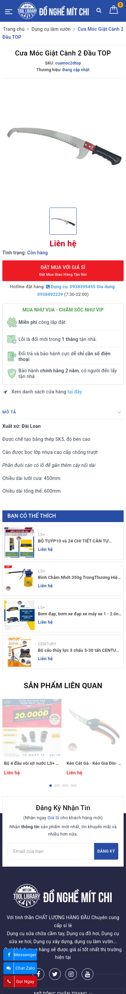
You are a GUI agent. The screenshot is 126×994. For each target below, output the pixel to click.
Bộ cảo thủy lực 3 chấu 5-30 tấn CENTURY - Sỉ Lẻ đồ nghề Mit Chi (80, 650)
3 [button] (65, 785)
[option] (63, 142)
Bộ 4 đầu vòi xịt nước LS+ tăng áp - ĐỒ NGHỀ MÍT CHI (57, 763)
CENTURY (47, 644)
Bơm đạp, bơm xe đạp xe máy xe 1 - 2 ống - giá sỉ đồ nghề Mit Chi (79, 614)
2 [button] (56, 785)
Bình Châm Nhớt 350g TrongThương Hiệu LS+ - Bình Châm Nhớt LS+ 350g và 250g (79, 578)
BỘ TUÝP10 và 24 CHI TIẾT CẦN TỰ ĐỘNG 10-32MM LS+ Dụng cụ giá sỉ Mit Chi (77, 541)
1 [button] (50, 785)
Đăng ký (106, 851)
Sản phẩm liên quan (63, 685)
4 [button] (73, 785)
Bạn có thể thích (31, 516)
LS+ (41, 534)
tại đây (75, 391)
